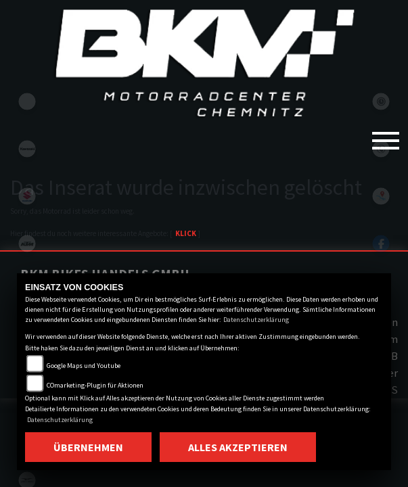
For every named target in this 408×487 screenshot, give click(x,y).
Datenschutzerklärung (256, 319)
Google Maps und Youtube (83, 365)
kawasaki (27, 149)
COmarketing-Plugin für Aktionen (95, 385)
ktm (27, 243)
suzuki (27, 196)
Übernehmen (88, 447)
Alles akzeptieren (238, 447)
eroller (27, 101)
